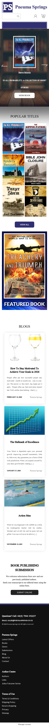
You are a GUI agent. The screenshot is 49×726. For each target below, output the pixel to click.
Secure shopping (9, 705)
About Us (6, 657)
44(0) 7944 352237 (26, 616)
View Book (24, 95)
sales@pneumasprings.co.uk (20, 620)
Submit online (24, 592)
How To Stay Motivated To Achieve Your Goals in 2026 (24, 370)
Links (4, 679)
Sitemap (5, 713)
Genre (4, 646)
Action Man (24, 516)
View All (24, 224)
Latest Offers (8, 639)
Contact (5, 661)
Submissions (7, 650)
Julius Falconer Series (11, 683)
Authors (5, 676)
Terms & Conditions (10, 698)
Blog (4, 653)
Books (4, 643)
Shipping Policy (8, 702)
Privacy (5, 709)
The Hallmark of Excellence (24, 442)
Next (45, 65)
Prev (4, 65)
